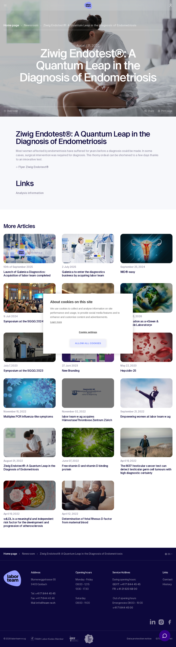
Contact (167, 579)
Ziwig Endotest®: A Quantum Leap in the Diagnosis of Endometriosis (88, 25)
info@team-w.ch (45, 603)
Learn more (56, 327)
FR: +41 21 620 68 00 (124, 589)
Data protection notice (139, 639)
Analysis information (30, 193)
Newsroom (29, 25)
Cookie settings (68, 337)
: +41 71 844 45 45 (44, 593)
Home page (11, 25)
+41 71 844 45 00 (122, 608)
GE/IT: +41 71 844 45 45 (126, 584)
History (167, 584)
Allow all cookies (108, 337)
